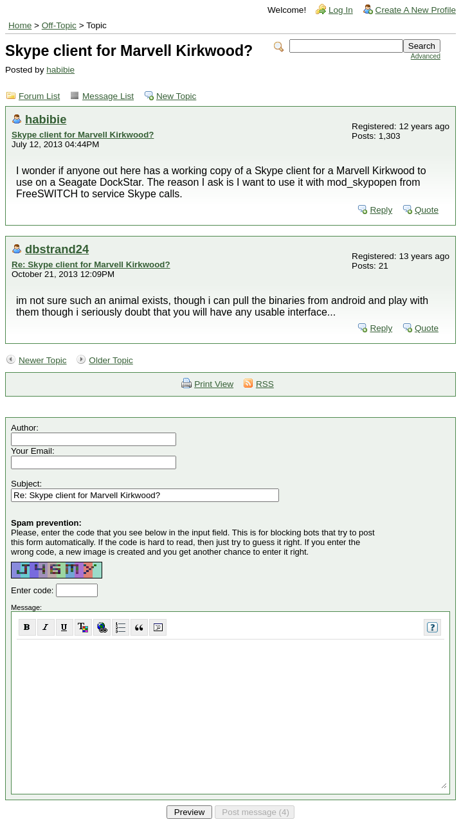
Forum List (39, 96)
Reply (381, 210)
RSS (265, 384)
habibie (60, 70)
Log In (341, 10)
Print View (213, 384)
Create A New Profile (415, 10)
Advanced (425, 56)
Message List (108, 96)
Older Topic (111, 360)
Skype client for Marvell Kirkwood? (83, 134)
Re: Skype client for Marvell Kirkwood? (91, 264)
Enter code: (33, 590)
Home (20, 25)
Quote (426, 210)
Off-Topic (59, 25)
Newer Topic (43, 360)
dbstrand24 (57, 249)
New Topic (176, 96)
